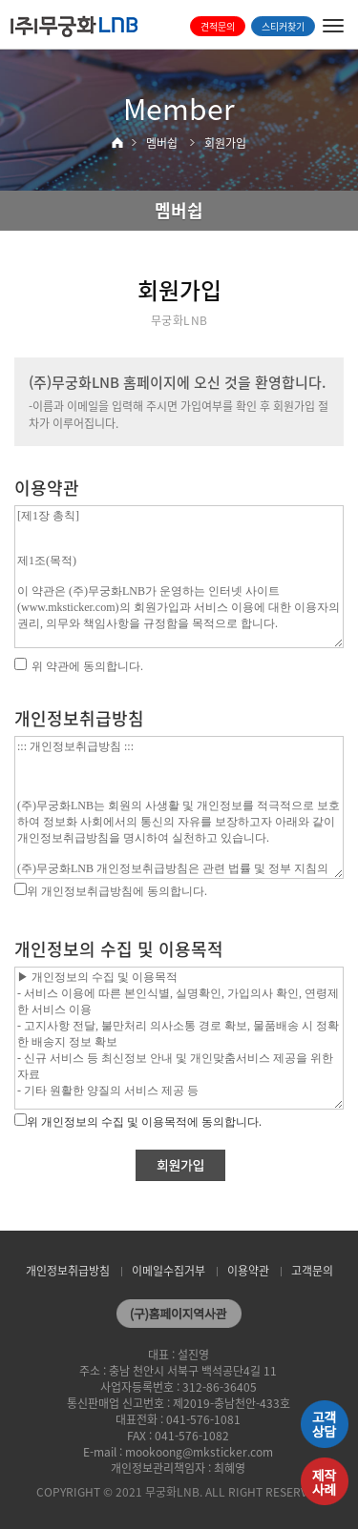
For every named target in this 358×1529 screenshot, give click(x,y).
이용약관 (248, 1270)
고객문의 (312, 1270)
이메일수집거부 (168, 1270)
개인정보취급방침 (68, 1270)
